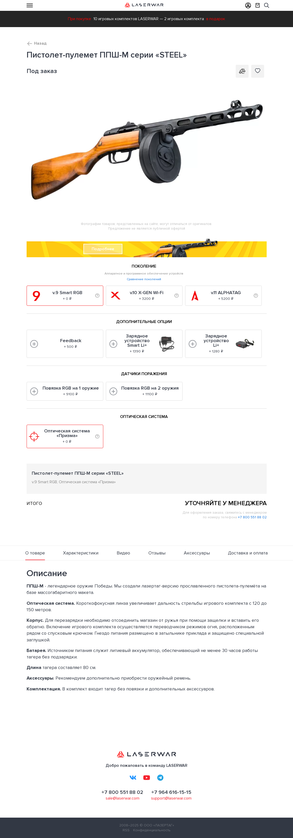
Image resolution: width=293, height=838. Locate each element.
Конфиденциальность (152, 830)
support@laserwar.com (171, 798)
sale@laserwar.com (122, 798)
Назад (40, 43)
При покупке (79, 18)
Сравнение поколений (144, 279)
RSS (126, 830)
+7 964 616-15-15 (171, 792)
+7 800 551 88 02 (252, 517)
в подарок (215, 18)
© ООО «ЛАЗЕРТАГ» (157, 825)
